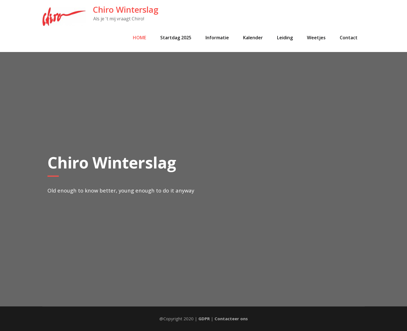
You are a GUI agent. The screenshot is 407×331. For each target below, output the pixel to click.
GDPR (204, 318)
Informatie (217, 37)
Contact (349, 37)
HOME (139, 37)
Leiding (285, 37)
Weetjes (316, 37)
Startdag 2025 (175, 37)
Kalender (253, 37)
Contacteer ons (231, 318)
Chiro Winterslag (125, 9)
